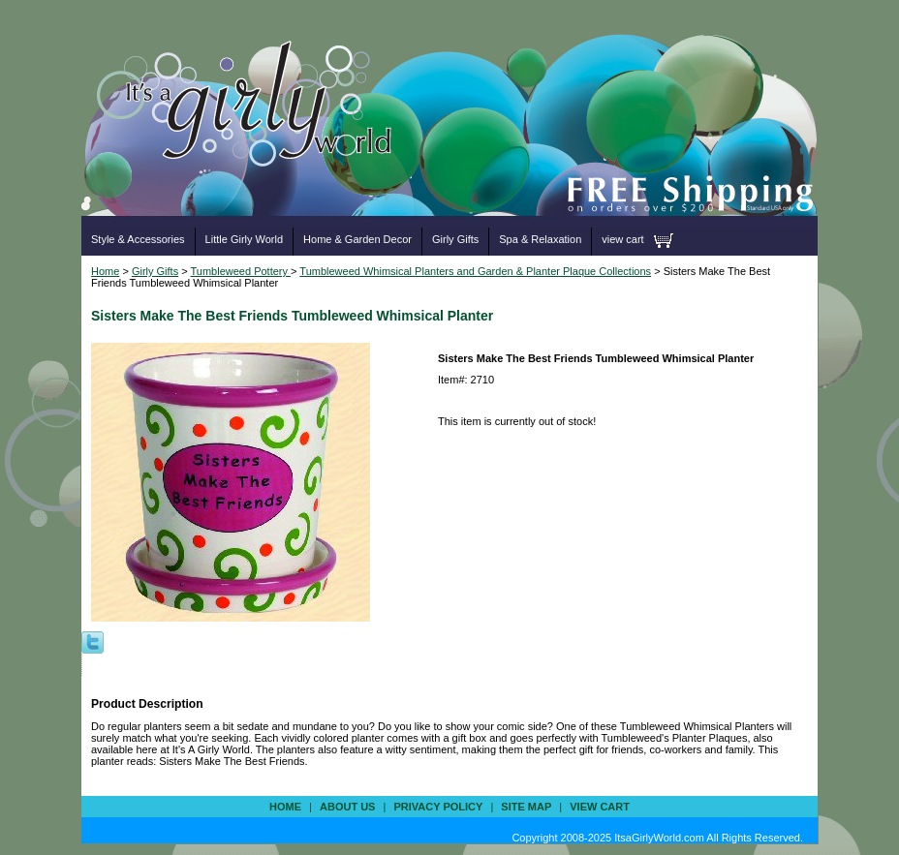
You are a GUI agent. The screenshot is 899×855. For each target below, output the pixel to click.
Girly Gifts (455, 239)
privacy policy (437, 806)
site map (526, 806)
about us (347, 806)
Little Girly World (244, 239)
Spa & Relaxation (540, 239)
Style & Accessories (138, 239)
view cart (622, 239)
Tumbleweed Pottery (241, 271)
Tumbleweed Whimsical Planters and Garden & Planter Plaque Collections (475, 271)
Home (105, 271)
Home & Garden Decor (357, 239)
